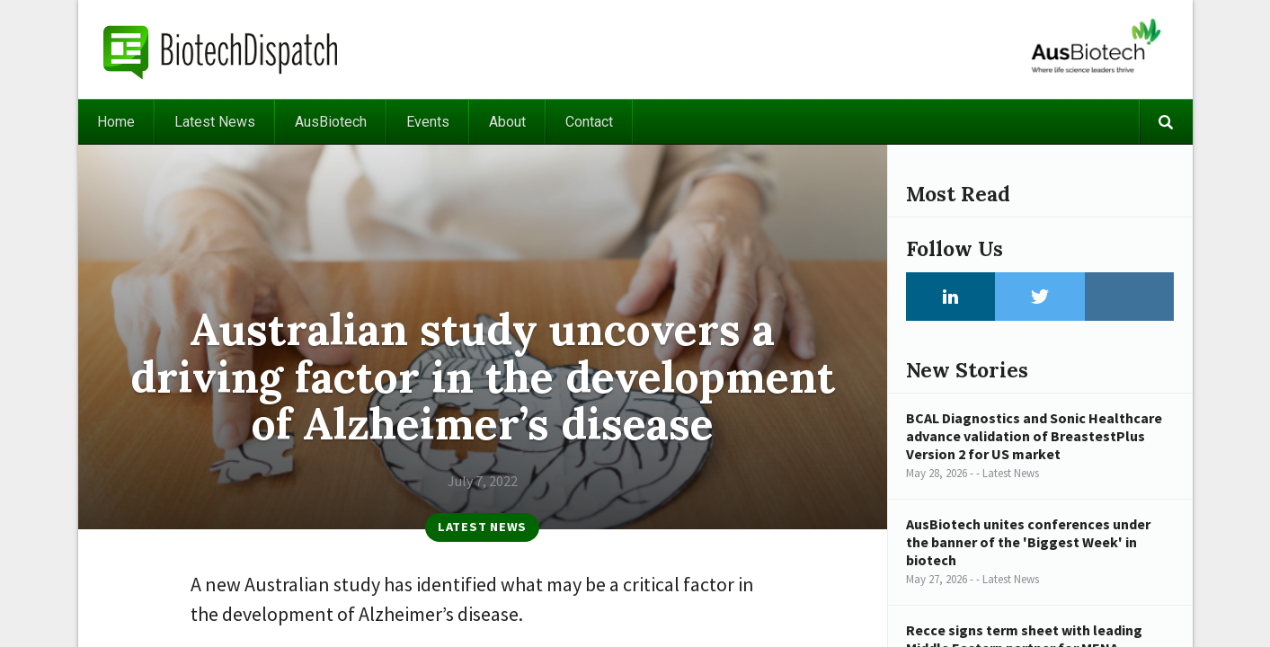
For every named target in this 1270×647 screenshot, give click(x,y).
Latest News (214, 121)
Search (1166, 122)
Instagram (1130, 296)
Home (116, 121)
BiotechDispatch (221, 49)
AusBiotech (331, 121)
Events (427, 121)
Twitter (1040, 296)
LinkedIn (951, 296)
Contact (589, 121)
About (507, 121)
